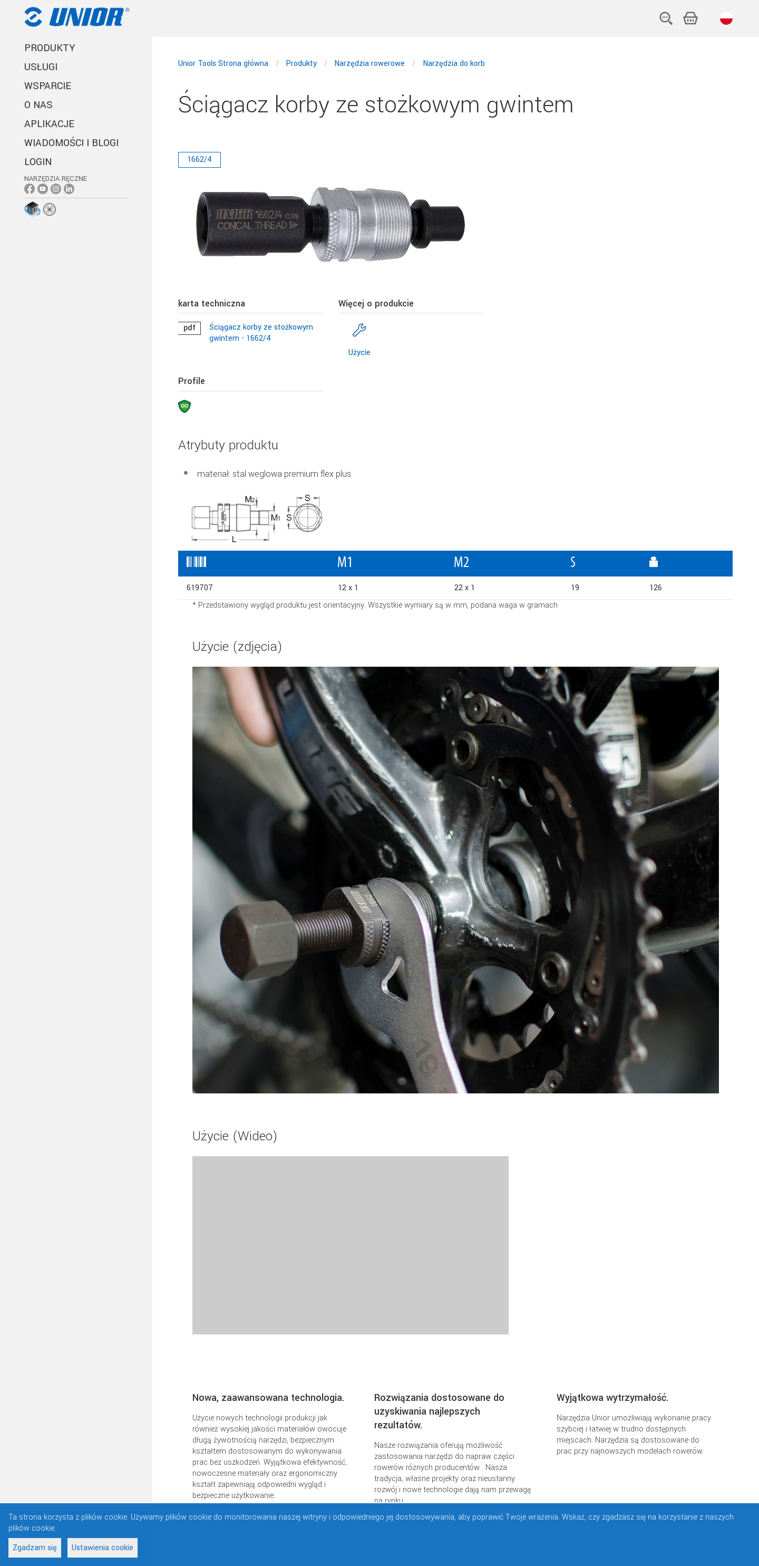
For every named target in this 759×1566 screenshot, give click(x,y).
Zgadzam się (35, 1547)
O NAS (38, 105)
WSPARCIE (47, 86)
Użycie (359, 352)
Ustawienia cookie (102, 1547)
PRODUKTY (49, 48)
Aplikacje (49, 124)
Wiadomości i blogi (71, 143)
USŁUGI (40, 67)
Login (38, 162)
